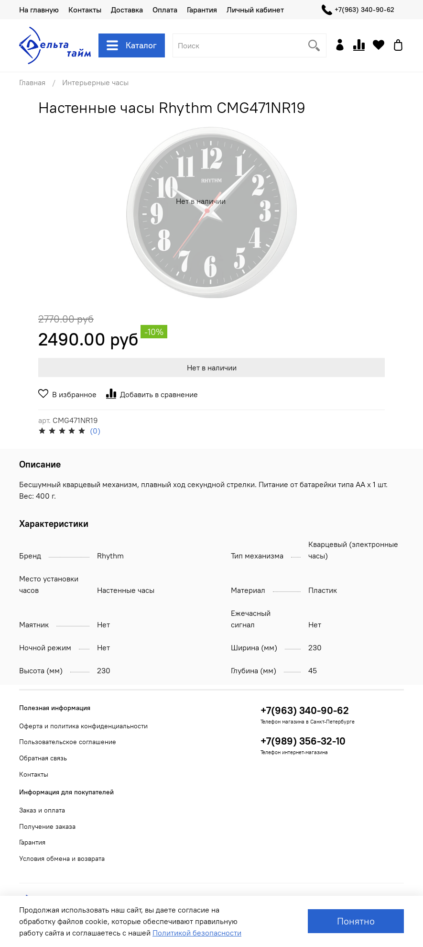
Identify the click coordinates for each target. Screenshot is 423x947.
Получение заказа (47, 826)
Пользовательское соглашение (67, 741)
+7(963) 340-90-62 (358, 10)
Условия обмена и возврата (62, 858)
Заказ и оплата (42, 810)
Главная (32, 82)
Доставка (127, 9)
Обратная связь (43, 758)
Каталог (132, 45)
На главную (39, 9)
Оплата (164, 9)
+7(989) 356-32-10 (303, 741)
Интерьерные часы (95, 82)
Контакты (84, 9)
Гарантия (202, 9)
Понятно (356, 921)
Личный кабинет (255, 9)
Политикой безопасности (196, 932)
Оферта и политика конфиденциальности (83, 726)
